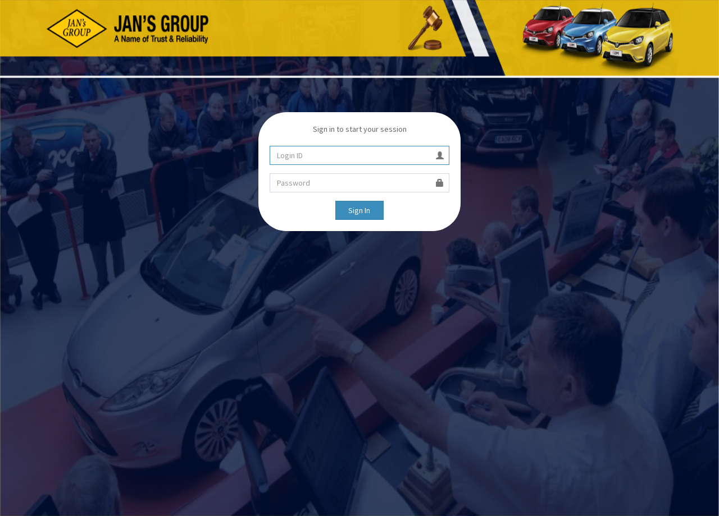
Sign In (359, 210)
